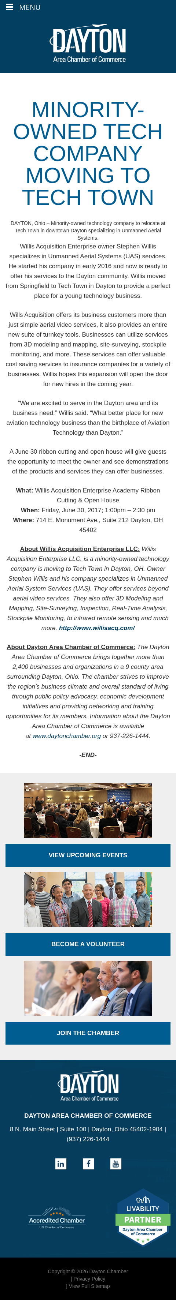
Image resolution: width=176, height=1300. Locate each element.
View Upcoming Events (88, 855)
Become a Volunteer (88, 944)
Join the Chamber (88, 1033)
